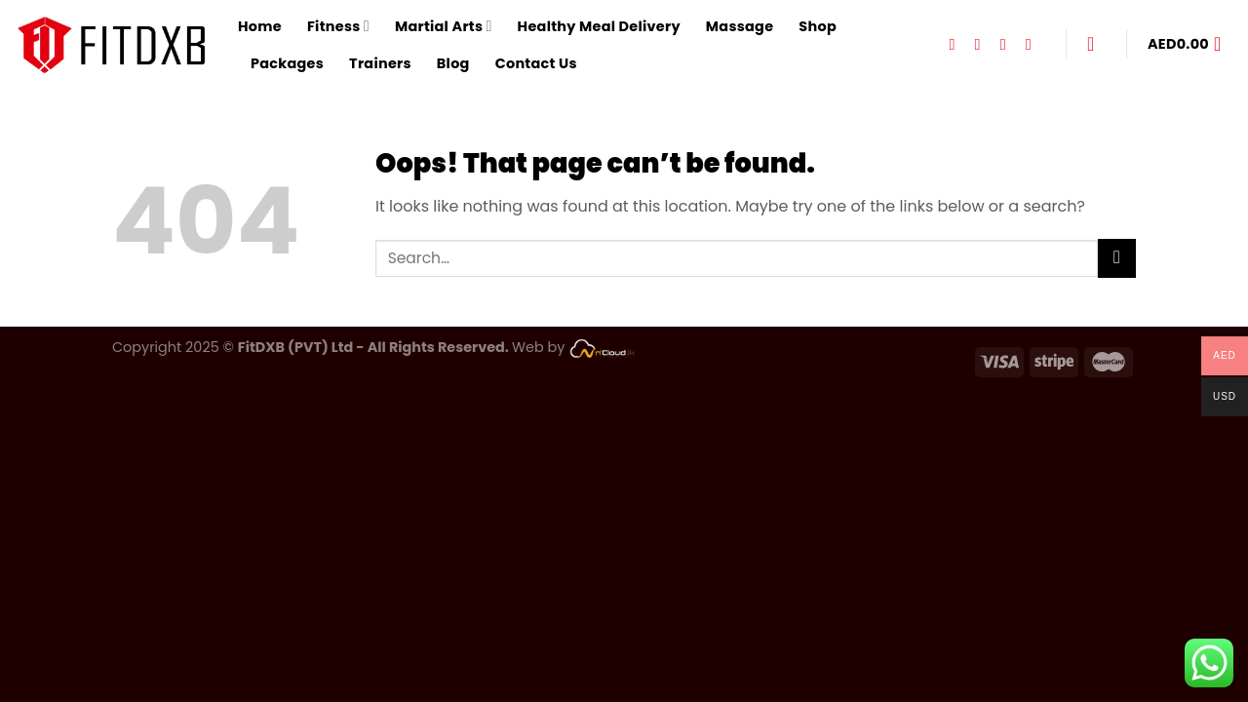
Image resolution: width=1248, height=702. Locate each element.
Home (260, 26)
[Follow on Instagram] (983, 44)
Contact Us (536, 63)
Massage (739, 26)
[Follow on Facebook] (956, 44)
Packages (287, 63)
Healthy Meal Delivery (599, 26)
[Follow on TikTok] (1008, 44)
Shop (818, 26)
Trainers (380, 63)
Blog (453, 63)
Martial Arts (443, 26)
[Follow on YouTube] (1033, 44)
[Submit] (1117, 258)
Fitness (338, 26)
